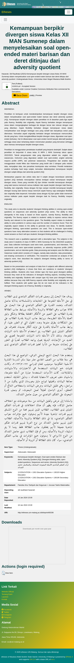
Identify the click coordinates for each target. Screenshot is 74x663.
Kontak (4, 599)
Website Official (8, 592)
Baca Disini (20, 95)
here (53, 659)
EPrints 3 (69, 657)
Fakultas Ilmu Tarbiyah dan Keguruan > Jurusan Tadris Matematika (43, 485)
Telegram (6, 617)
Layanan (5, 597)
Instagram (7, 615)
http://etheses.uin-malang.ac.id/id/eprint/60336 (36, 513)
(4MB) (23, 95)
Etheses (6, 11)
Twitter (5, 612)
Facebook (7, 610)
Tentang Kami (7, 594)
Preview (39, 95)
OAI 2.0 (32, 659)
